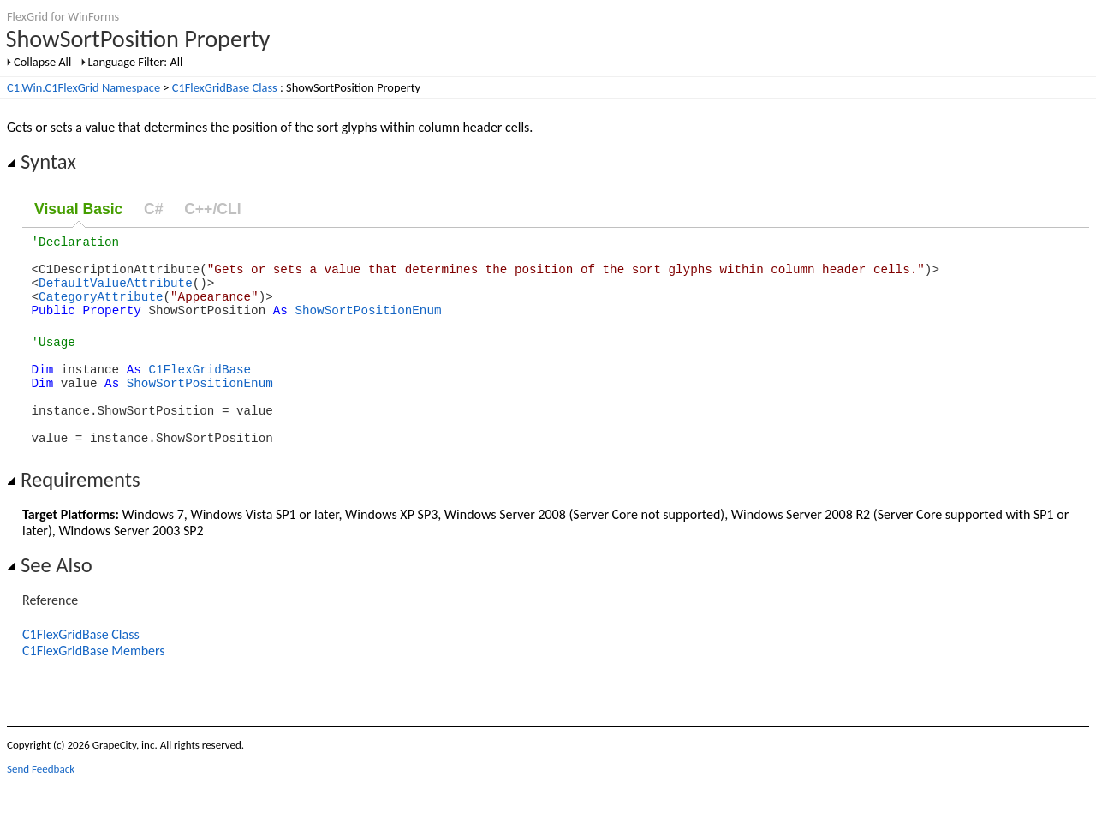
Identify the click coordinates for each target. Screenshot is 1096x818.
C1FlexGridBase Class (224, 87)
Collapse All (42, 61)
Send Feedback (40, 804)
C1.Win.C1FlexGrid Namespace (83, 87)
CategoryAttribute (101, 309)
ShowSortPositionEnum (368, 325)
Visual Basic (78, 209)
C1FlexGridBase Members (93, 686)
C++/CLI (212, 209)
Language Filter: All (135, 61)
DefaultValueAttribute (116, 292)
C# (154, 209)
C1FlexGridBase (199, 392)
